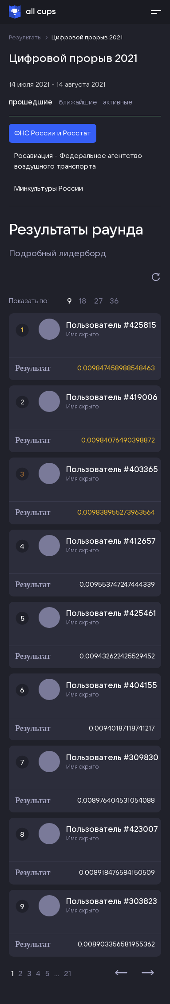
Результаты (25, 37)
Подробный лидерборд (57, 253)
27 (98, 300)
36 (114, 300)
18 (83, 300)
